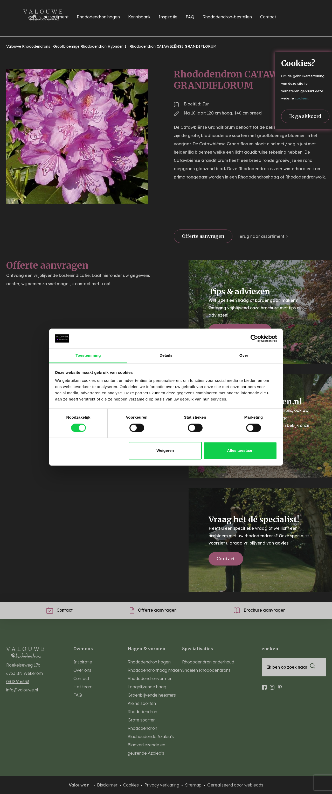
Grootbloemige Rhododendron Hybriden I (90, 46)
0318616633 (17, 681)
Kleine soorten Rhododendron (142, 707)
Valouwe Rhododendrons (28, 46)
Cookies (131, 785)
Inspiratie (168, 16)
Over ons (82, 670)
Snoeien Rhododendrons (206, 670)
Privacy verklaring (162, 785)
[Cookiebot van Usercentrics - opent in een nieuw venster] (254, 338)
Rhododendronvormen (150, 678)
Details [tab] (166, 355)
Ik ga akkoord (305, 116)
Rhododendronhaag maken (155, 670)
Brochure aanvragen (260, 610)
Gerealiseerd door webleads (235, 785)
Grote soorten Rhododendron (142, 724)
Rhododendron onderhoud (208, 661)
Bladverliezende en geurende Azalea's (146, 749)
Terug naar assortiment (261, 236)
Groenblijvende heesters (152, 695)
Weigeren (165, 450)
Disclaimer (108, 785)
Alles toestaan (240, 450)
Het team (83, 686)
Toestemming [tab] (88, 355)
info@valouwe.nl (22, 689)
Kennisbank (139, 16)
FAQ (190, 16)
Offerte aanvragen (203, 236)
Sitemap (194, 785)
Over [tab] (243, 355)
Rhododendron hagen (149, 661)
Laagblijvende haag (147, 686)
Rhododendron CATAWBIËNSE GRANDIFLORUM (173, 46)
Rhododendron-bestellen (227, 16)
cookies (301, 98)
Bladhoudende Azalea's (151, 736)
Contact (268, 16)
